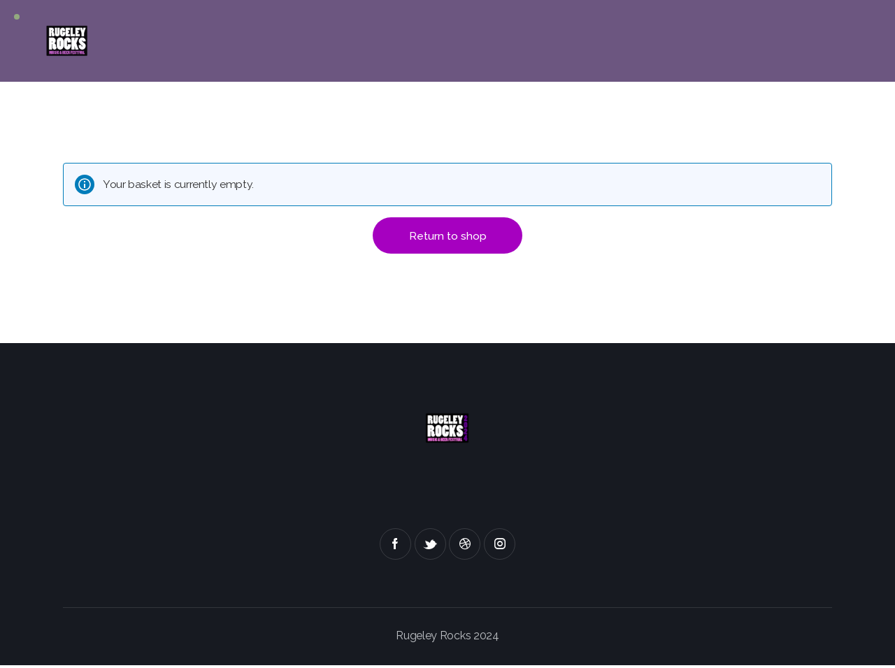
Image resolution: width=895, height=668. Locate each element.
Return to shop (448, 236)
